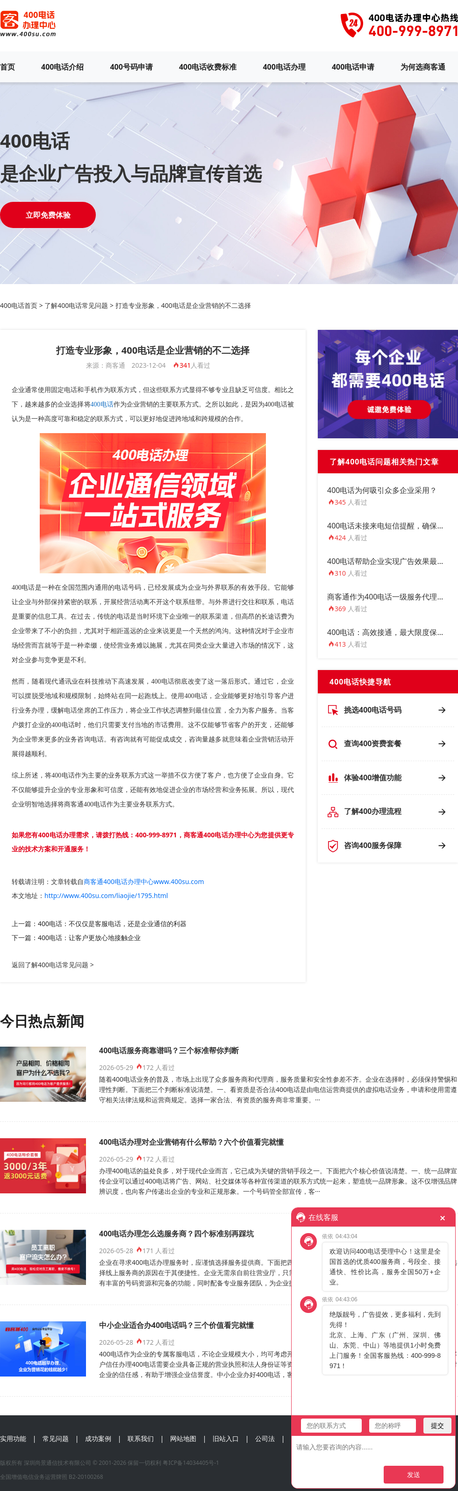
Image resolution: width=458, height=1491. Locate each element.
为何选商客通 (423, 67)
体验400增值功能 (372, 777)
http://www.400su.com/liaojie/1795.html (106, 895)
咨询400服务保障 (372, 845)
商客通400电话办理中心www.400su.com (144, 881)
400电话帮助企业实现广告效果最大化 (389, 561)
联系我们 (141, 1438)
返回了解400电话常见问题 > (53, 964)
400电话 (102, 404)
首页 (7, 67)
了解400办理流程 (372, 811)
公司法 (265, 1438)
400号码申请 (131, 67)
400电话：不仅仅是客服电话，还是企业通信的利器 (112, 923)
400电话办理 (284, 67)
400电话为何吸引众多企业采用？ (382, 490)
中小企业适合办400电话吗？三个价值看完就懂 (176, 1325)
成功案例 (98, 1438)
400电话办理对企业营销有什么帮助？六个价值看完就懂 (191, 1142)
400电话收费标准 (207, 67)
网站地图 (183, 1438)
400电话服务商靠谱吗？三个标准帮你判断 (169, 1050)
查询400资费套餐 (372, 743)
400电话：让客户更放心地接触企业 (89, 937)
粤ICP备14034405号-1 (191, 1463)
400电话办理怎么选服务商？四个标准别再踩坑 (176, 1233)
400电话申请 (353, 67)
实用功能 (13, 1438)
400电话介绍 (62, 67)
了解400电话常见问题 (76, 305)
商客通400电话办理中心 (219, 834)
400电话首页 (18, 305)
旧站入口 (226, 1438)
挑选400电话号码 (372, 710)
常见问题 (56, 1438)
